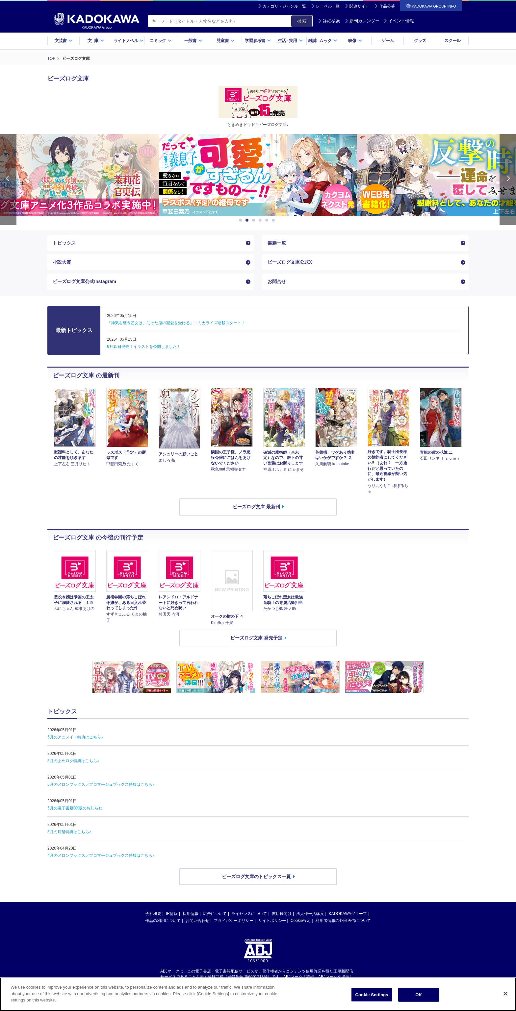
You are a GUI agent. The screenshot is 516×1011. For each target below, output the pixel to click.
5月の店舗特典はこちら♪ (69, 832)
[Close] (505, 993)
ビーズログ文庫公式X (290, 262)
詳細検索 (329, 20)
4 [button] (261, 220)
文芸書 (64, 40)
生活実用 (290, 40)
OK (418, 994)
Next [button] (508, 179)
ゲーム (387, 40)
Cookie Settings (371, 994)
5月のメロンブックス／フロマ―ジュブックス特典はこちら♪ (100, 784)
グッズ (420, 40)
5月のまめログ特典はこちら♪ (73, 760)
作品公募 (387, 6)
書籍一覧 (277, 243)
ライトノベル (129, 40)
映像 (355, 40)
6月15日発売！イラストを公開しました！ (144, 346)
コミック (161, 40)
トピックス (64, 243)
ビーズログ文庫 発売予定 (256, 637)
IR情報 (172, 913)
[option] (227, 175)
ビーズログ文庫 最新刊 (256, 506)
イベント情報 (399, 20)
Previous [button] (8, 179)
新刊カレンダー (362, 20)
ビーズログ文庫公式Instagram (84, 281)
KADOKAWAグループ (348, 913)
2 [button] (248, 220)
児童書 (226, 40)
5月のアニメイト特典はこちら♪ (75, 737)
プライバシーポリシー (233, 920)
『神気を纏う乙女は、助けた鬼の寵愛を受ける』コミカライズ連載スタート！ (176, 323)
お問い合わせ (197, 920)
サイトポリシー (272, 920)
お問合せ (277, 281)
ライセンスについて (249, 913)
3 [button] (254, 220)
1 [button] (241, 220)
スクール (452, 40)
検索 (301, 21)
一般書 (193, 40)
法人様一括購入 (310, 913)
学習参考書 (258, 40)
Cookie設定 (301, 920)
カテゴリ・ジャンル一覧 (284, 6)
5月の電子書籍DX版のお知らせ (74, 808)
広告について (215, 913)
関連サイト (359, 6)
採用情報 (190, 913)
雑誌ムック (322, 40)
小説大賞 (62, 262)
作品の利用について (163, 920)
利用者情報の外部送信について (343, 920)
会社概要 (153, 913)
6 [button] (274, 220)
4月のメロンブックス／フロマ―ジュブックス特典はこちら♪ (100, 855)
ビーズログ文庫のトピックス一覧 (256, 876)
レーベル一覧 (328, 6)
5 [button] (268, 220)
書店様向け (282, 913)
